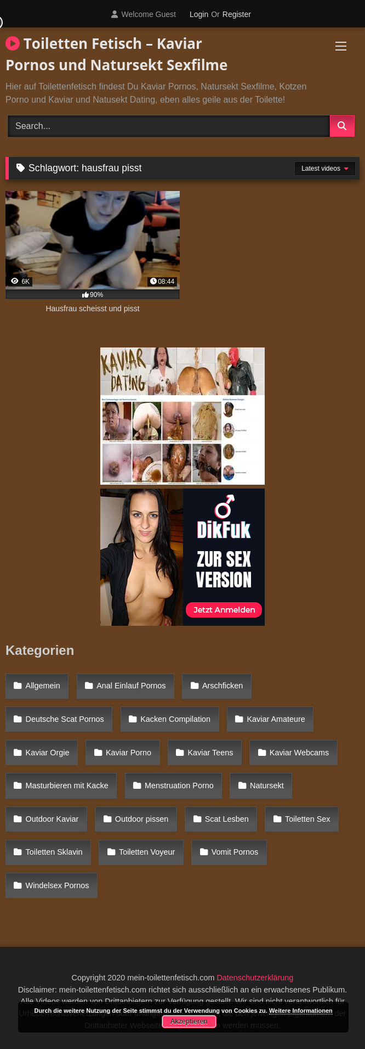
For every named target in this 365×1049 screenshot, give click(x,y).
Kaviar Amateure (276, 719)
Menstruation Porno (179, 785)
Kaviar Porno (128, 752)
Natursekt (267, 785)
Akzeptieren (189, 1021)
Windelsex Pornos (57, 885)
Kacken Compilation (175, 719)
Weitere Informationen (301, 1010)
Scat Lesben (227, 819)
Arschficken (222, 685)
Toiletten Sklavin (54, 852)
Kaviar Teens (210, 752)
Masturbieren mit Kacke (67, 785)
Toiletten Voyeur (147, 852)
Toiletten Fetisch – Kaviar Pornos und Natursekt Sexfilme (116, 54)
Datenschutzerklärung (254, 977)
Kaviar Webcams (299, 752)
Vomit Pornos (235, 852)
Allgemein (43, 685)
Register (237, 14)
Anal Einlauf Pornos (131, 685)
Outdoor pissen (142, 819)
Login (199, 14)
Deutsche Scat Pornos (65, 719)
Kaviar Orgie (48, 752)
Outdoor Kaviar (52, 819)
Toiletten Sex (307, 819)
